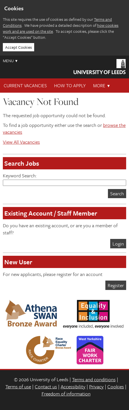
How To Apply (70, 85)
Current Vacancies (25, 85)
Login (118, 243)
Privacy (96, 386)
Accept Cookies (18, 47)
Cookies (115, 386)
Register (116, 285)
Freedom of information (66, 393)
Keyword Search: (64, 179)
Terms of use (18, 386)
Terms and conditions (94, 379)
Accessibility (73, 386)
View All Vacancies (21, 141)
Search (117, 193)
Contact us (46, 386)
